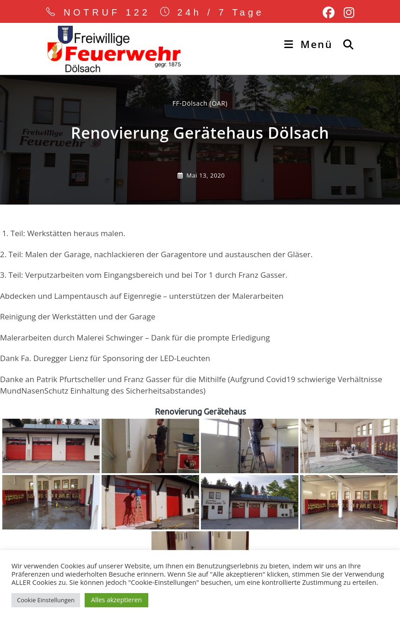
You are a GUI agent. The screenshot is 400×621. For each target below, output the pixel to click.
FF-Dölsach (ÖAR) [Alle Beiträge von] (200, 103)
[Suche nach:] (345, 44)
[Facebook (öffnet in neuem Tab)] (328, 13)
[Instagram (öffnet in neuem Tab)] (346, 13)
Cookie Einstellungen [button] (46, 600)
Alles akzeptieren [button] (116, 599)
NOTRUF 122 (107, 12)
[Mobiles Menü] (310, 44)
